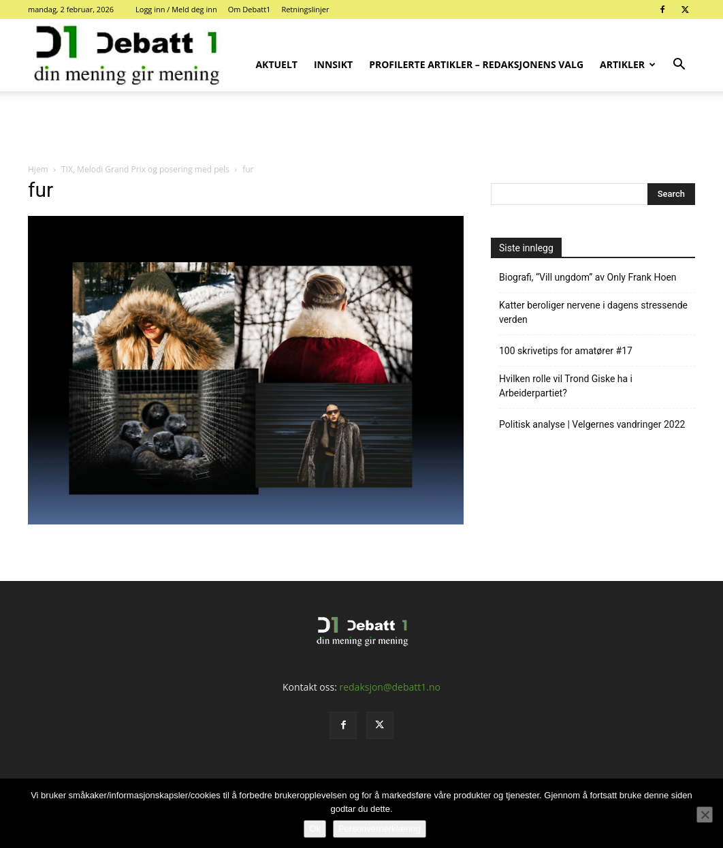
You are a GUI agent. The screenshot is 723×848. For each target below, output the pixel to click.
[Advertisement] (361, 128)
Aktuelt (276, 64)
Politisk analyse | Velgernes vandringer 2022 (592, 424)
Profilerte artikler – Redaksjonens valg (476, 64)
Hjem (38, 169)
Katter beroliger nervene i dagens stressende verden (593, 312)
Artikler (628, 64)
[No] (704, 814)
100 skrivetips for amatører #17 (565, 350)
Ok (315, 828)
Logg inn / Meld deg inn (176, 9)
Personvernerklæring (379, 828)
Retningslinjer (305, 9)
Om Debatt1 (249, 9)
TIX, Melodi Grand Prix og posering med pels (145, 169)
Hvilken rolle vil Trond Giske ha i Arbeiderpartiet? (565, 385)
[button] (678, 65)
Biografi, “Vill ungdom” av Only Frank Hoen (588, 277)
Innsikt (333, 64)
